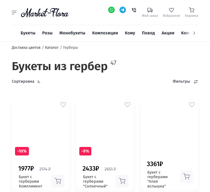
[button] (14, 12)
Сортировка (23, 81)
